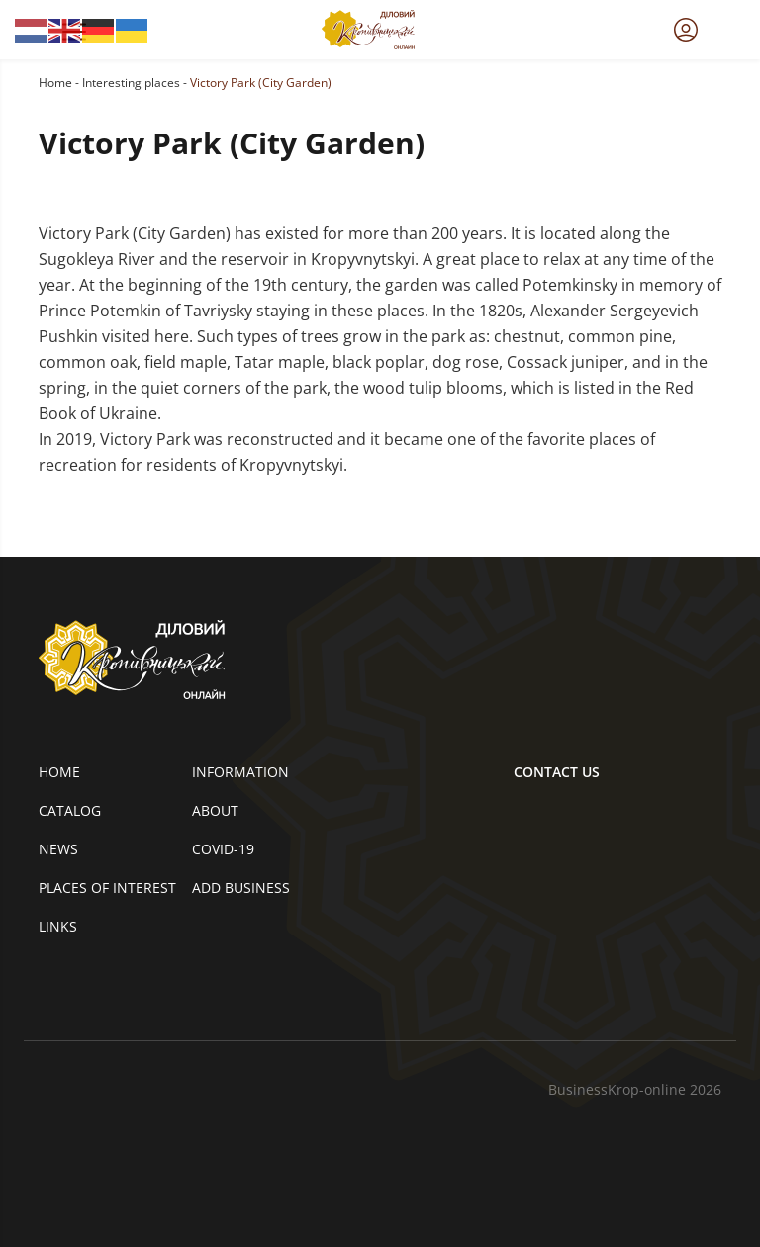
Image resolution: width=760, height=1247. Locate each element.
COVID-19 (223, 849)
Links (58, 926)
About (215, 810)
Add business (241, 887)
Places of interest (107, 887)
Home (55, 82)
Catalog (70, 810)
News (58, 849)
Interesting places (131, 82)
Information (240, 771)
